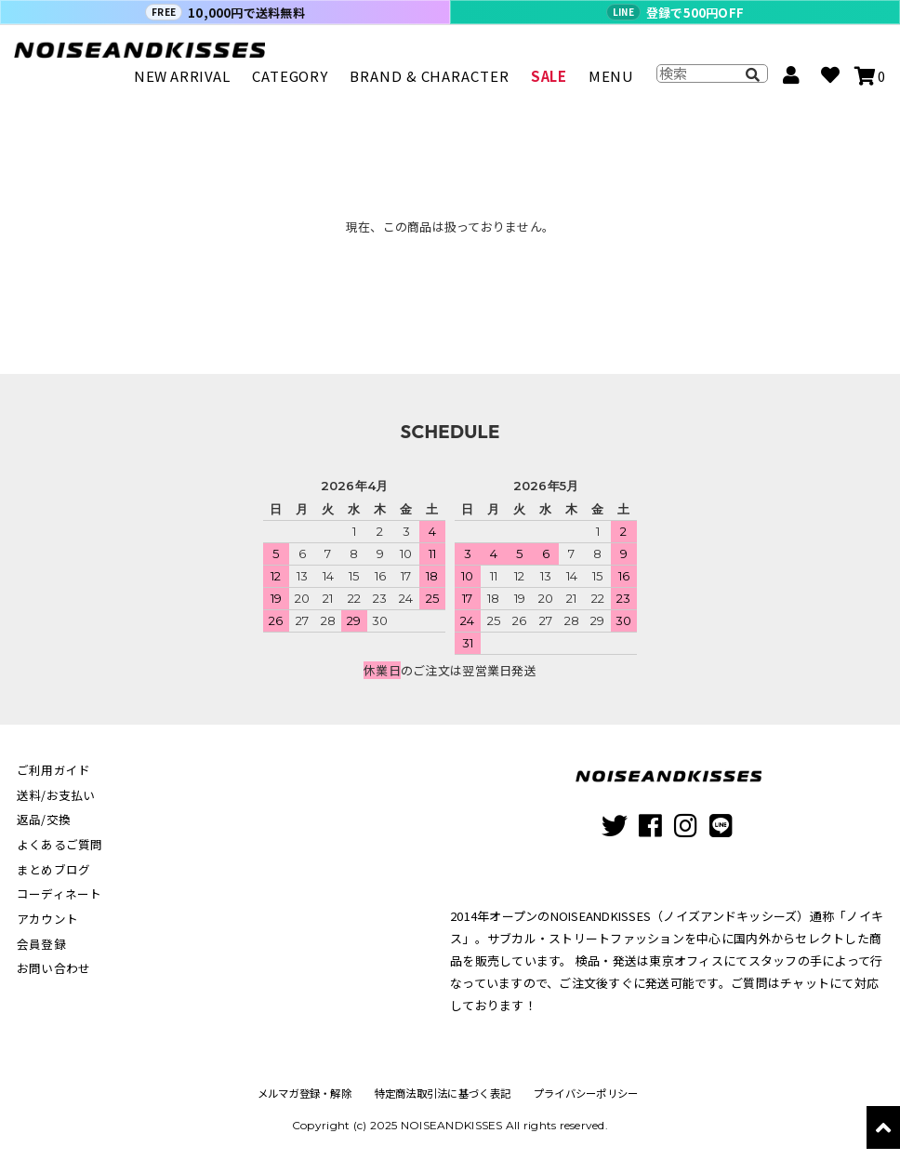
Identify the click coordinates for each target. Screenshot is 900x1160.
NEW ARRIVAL (182, 84)
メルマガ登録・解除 (299, 1093)
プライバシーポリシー (590, 1093)
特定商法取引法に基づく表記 (442, 1093)
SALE (548, 84)
